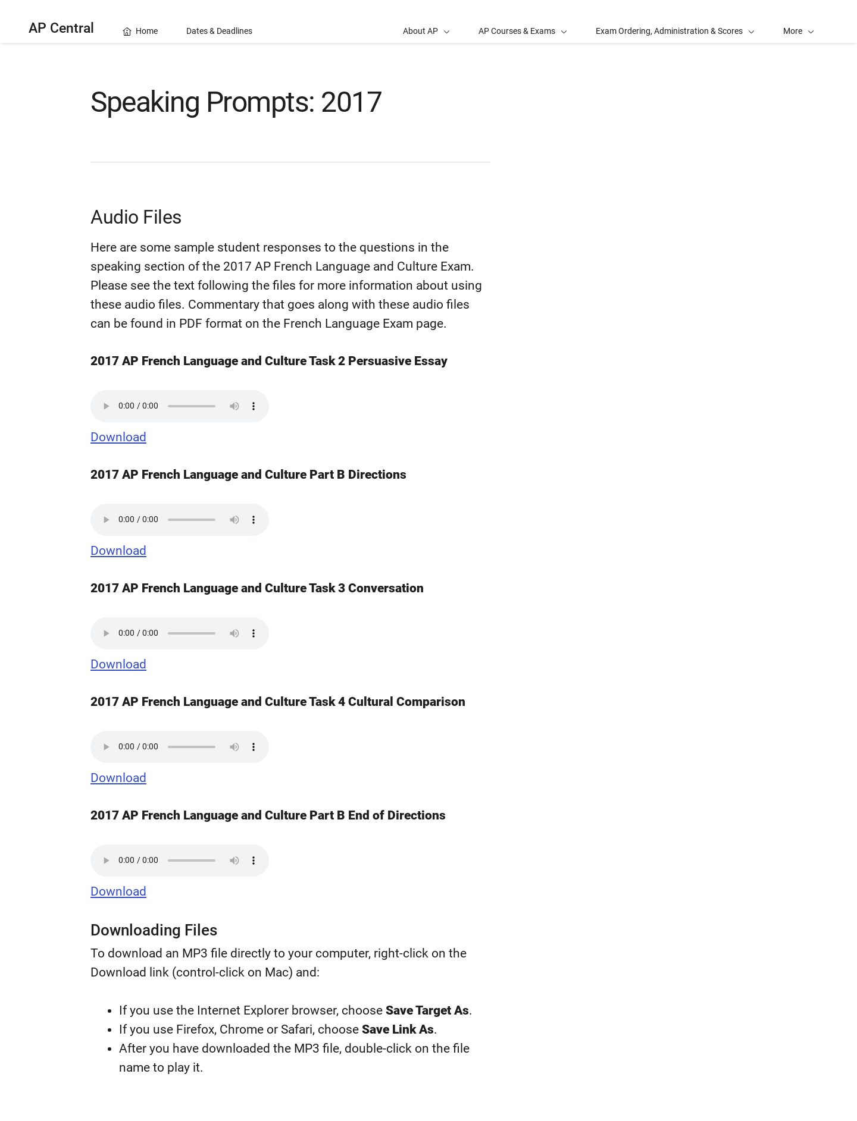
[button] (798, 21)
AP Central (61, 28)
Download (118, 437)
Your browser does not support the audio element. (179, 406)
